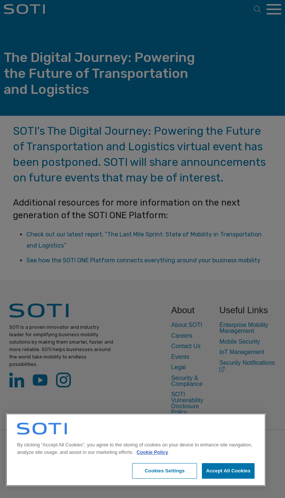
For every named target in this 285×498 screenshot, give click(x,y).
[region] (136, 449)
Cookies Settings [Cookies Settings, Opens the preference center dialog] (165, 471)
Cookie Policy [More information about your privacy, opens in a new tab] (152, 452)
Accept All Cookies (228, 471)
